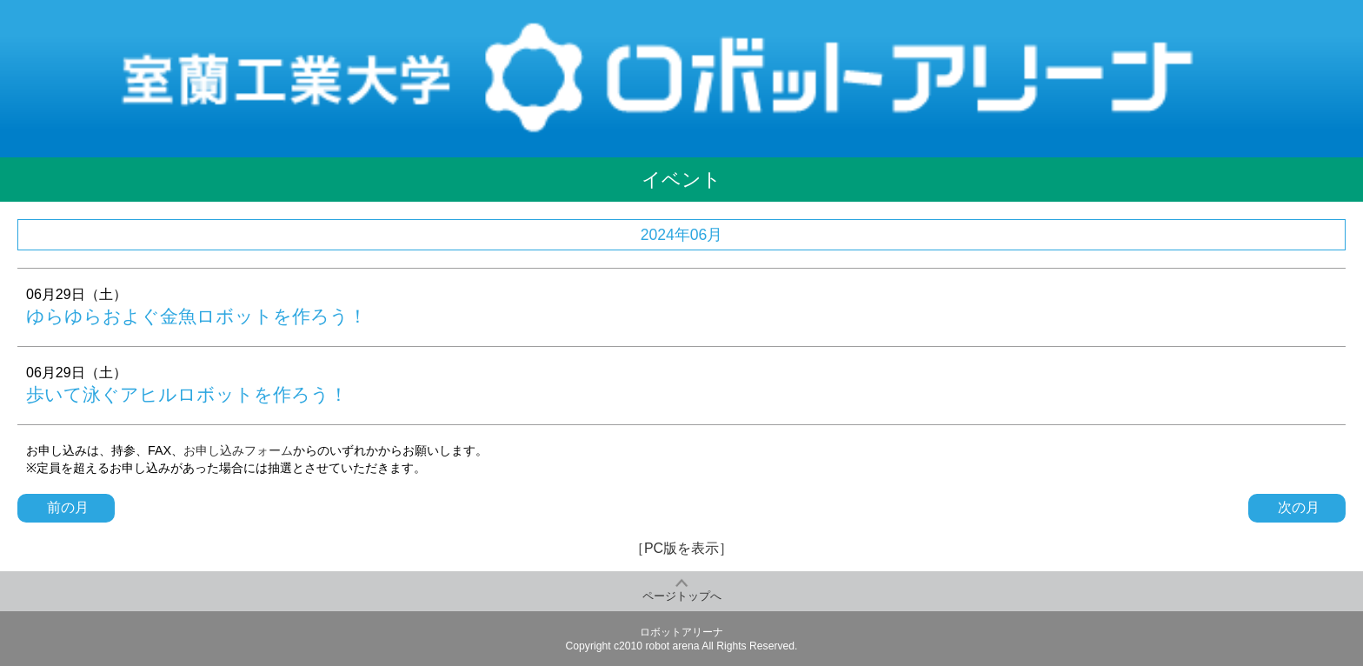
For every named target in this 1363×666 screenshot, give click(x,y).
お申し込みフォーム (238, 450)
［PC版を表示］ (681, 548)
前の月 (66, 507)
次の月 (1297, 507)
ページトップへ (681, 596)
